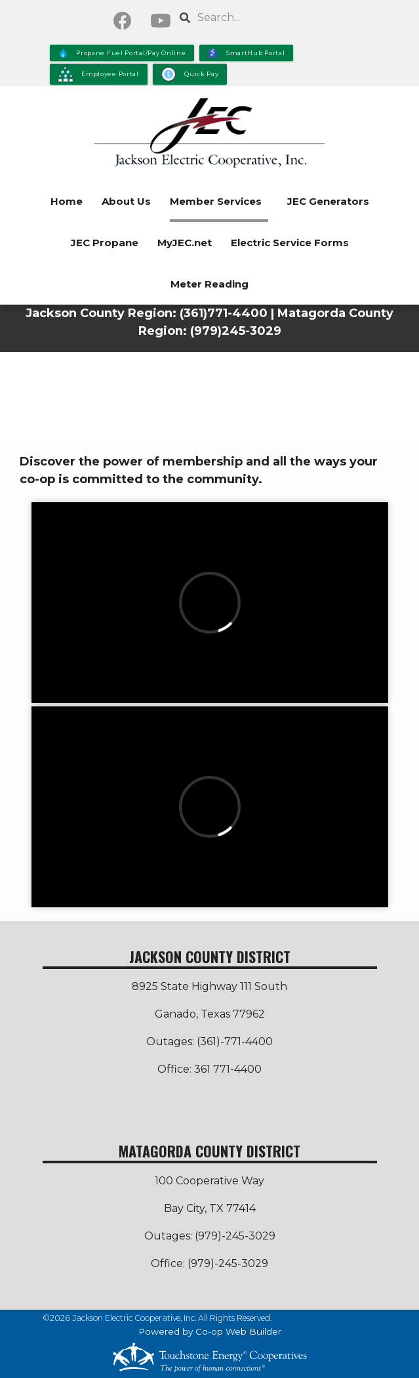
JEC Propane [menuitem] (104, 242)
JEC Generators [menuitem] (328, 201)
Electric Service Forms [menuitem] (290, 242)
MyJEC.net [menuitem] (184, 242)
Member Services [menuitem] (216, 201)
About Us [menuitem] (126, 201)
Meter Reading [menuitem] (209, 284)
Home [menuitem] (66, 201)
